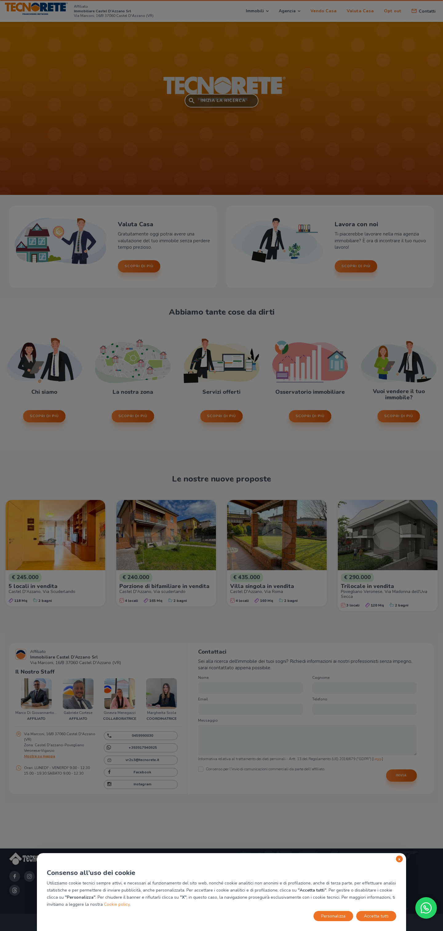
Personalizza (333, 916)
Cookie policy (117, 904)
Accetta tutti (376, 916)
